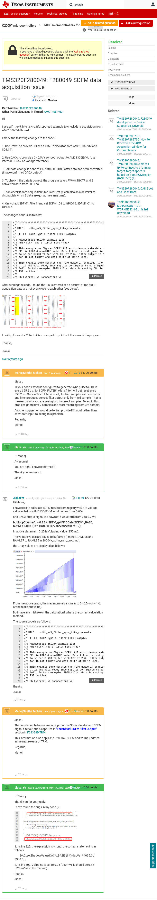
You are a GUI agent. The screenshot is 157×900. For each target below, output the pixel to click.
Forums (38, 13)
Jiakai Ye (15, 98)
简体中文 (113, 13)
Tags (131, 96)
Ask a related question (101, 23)
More (132, 103)
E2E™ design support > (17, 13)
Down (27, 447)
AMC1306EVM (123, 88)
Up (16, 447)
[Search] (95, 4)
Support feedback (153, 856)
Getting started (95, 13)
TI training (77, 13)
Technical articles (57, 13)
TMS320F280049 (125, 82)
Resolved (115, 42)
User (153, 4)
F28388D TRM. (36, 757)
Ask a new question (137, 23)
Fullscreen (96, 288)
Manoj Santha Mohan (29, 385)
